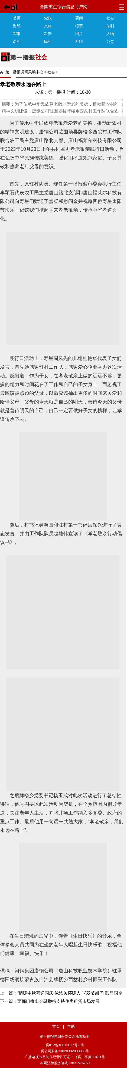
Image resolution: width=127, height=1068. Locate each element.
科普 (48, 34)
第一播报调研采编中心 (24, 72)
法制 (110, 26)
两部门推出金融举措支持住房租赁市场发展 (58, 1001)
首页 (17, 18)
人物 (110, 34)
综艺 (79, 26)
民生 (48, 41)
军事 (17, 34)
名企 (17, 41)
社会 (110, 18)
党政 (48, 18)
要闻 (79, 18)
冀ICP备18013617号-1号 (64, 1045)
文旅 (48, 26)
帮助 (71, 1026)
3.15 (79, 41)
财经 (17, 26)
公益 (110, 41)
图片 (79, 34)
